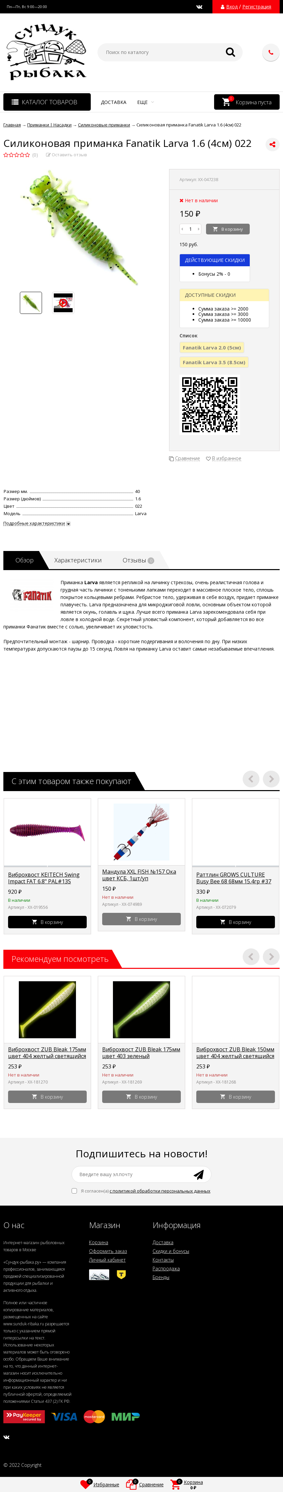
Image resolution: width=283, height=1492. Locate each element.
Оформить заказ (108, 1251)
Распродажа (166, 1268)
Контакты (163, 1260)
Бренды (161, 1277)
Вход (232, 6)
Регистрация (256, 6)
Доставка (113, 102)
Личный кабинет (107, 1260)
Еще (145, 102)
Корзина (98, 1242)
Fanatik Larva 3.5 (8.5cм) (214, 362)
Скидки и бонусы (171, 1251)
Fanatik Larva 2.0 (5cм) (212, 347)
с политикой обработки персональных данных (160, 1191)
